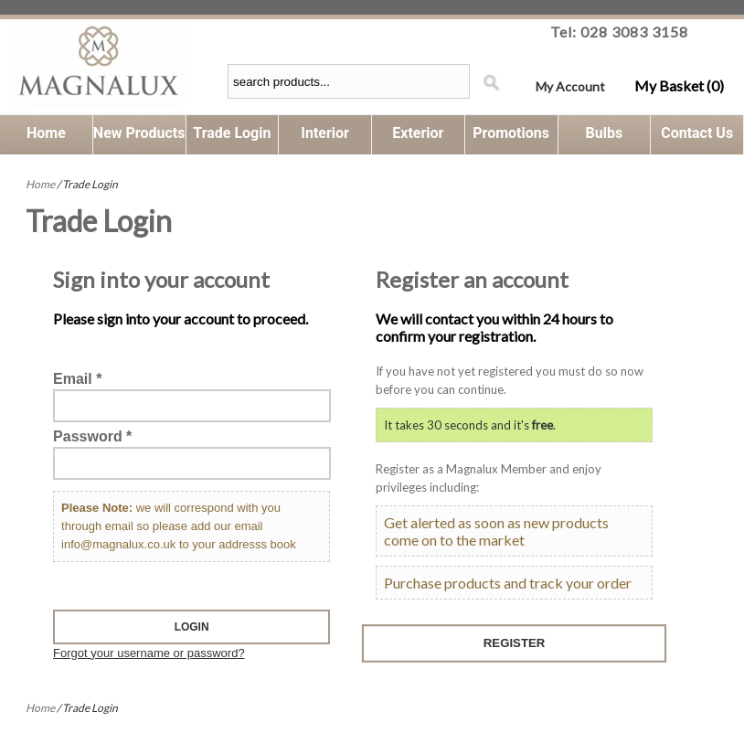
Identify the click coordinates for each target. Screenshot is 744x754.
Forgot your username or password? (149, 653)
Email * (77, 379)
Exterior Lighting (418, 139)
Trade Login (232, 133)
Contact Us (697, 133)
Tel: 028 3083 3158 (619, 31)
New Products (139, 133)
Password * (92, 436)
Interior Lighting (325, 139)
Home (46, 133)
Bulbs (604, 133)
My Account (570, 86)
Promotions (511, 133)
